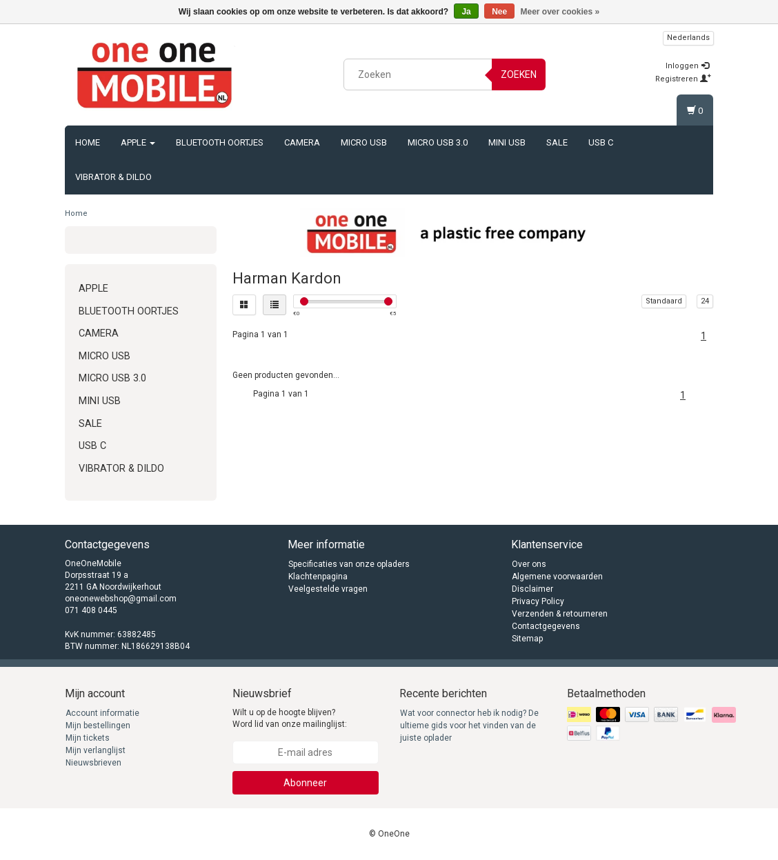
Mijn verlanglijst (96, 750)
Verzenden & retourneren (560, 614)
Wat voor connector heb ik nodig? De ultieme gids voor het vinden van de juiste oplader (469, 725)
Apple (138, 142)
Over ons (529, 564)
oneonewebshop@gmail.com (121, 598)
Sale (557, 142)
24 (705, 301)
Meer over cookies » (560, 12)
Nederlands (688, 37)
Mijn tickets (88, 738)
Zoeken (519, 74)
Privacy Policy (538, 601)
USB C (600, 142)
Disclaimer (532, 589)
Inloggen (687, 65)
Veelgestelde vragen (328, 589)
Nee (499, 12)
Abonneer (305, 782)
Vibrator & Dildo (113, 177)
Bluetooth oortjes (219, 142)
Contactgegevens (546, 626)
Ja (465, 12)
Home (87, 142)
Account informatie (102, 713)
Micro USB (364, 142)
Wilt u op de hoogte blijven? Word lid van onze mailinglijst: (289, 718)
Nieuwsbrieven (93, 763)
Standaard (664, 301)
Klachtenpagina (318, 576)
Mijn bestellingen (98, 725)
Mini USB (507, 142)
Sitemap (527, 638)
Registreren (683, 78)
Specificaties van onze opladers (349, 564)
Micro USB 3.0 (438, 142)
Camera (302, 142)
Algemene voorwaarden (557, 576)
